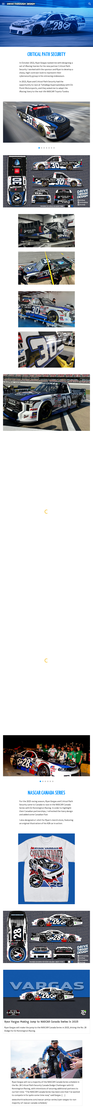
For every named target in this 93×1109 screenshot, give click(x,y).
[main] (46, 54)
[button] (3, 4)
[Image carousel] (46, 125)
